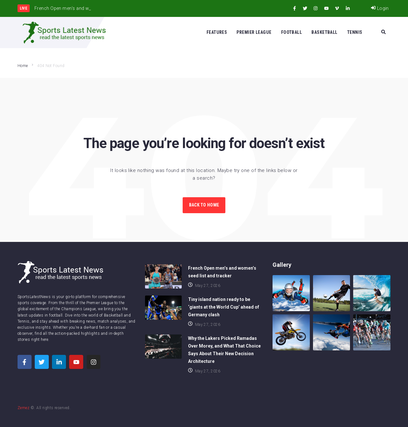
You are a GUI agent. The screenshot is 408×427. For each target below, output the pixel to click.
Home (23, 66)
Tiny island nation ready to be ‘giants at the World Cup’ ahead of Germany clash (223, 307)
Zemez (23, 408)
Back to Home (204, 204)
